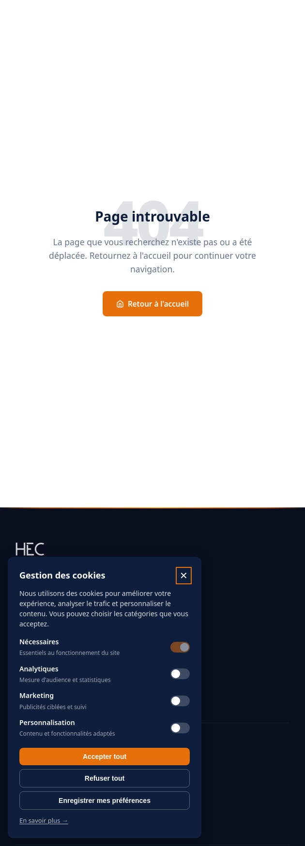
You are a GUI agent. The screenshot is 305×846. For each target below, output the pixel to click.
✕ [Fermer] (184, 575)
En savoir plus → (43, 820)
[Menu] (285, 19)
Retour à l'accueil (152, 304)
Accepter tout (104, 756)
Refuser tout (104, 778)
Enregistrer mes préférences (105, 800)
